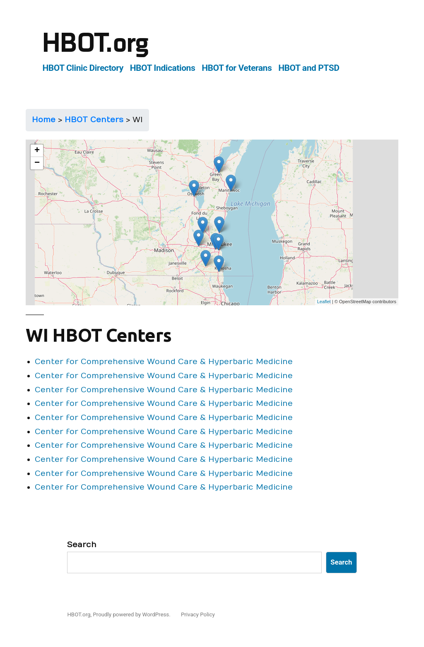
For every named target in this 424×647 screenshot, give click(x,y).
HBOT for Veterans (237, 68)
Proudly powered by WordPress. (132, 614)
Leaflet (324, 301)
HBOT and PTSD (308, 68)
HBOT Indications (162, 68)
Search (81, 544)
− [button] (37, 163)
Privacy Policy (198, 614)
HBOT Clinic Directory (82, 68)
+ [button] (37, 151)
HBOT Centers (94, 119)
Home (43, 119)
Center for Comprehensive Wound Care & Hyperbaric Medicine (164, 361)
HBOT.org (95, 43)
